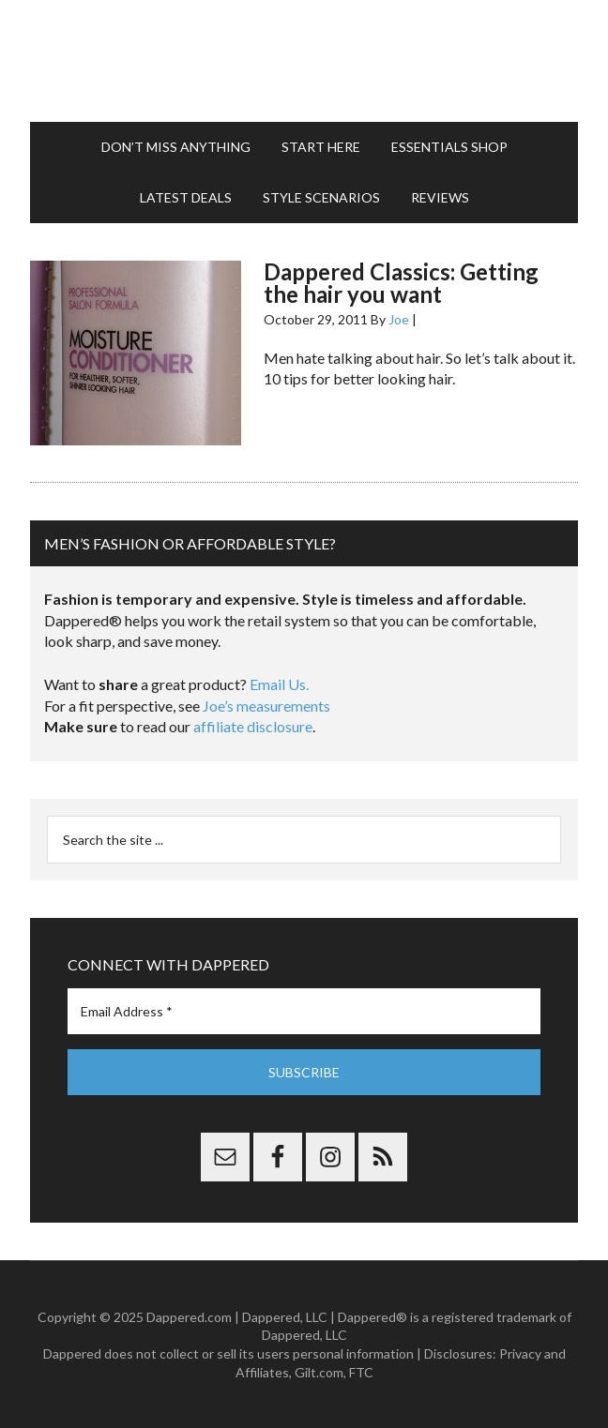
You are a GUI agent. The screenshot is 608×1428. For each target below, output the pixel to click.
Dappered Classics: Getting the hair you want (401, 283)
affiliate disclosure (252, 726)
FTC (361, 1372)
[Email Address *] (304, 1011)
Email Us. (279, 684)
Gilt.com (319, 1372)
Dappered (303, 61)
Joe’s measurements (266, 705)
